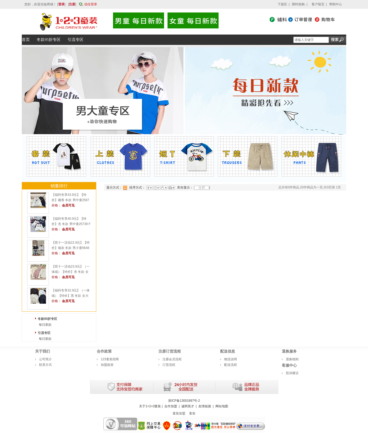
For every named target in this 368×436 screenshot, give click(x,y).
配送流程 (230, 365)
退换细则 (292, 359)
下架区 (282, 4)
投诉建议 (292, 373)
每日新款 (45, 325)
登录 (61, 4)
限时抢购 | (299, 4)
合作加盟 (170, 406)
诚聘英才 (187, 406)
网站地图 (221, 406)
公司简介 (45, 359)
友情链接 (204, 406)
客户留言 (318, 4)
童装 (192, 413)
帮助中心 (335, 4)
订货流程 (168, 365)
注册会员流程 (172, 359)
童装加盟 (179, 413)
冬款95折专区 (47, 319)
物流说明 (230, 359)
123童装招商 (110, 359)
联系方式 (45, 365)
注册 (72, 4)
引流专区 (44, 333)
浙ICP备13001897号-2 (184, 401)
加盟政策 (107, 365)
